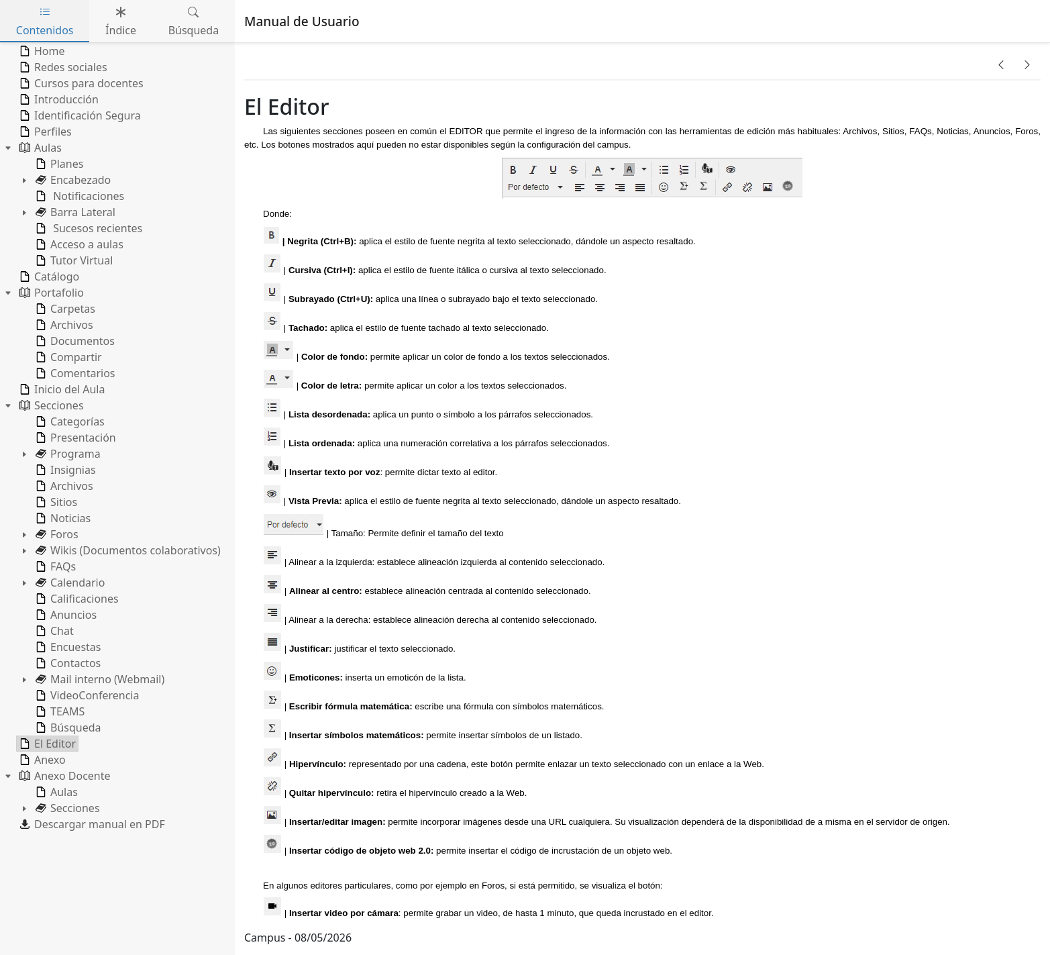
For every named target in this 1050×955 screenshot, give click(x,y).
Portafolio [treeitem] (50, 293)
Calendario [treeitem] (69, 582)
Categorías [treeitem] (69, 421)
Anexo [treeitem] (41, 760)
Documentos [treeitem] (74, 341)
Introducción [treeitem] (58, 99)
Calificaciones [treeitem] (76, 599)
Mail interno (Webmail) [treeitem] (98, 679)
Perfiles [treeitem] (44, 131)
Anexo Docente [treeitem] (64, 776)
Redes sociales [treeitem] (62, 67)
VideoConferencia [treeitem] (86, 695)
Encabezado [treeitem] (72, 180)
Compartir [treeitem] (67, 357)
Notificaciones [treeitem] (78, 196)
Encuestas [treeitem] (67, 647)
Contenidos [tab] (45, 21)
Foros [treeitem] (55, 534)
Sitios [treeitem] (55, 502)
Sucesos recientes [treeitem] (87, 228)
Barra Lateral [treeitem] (74, 212)
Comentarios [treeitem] (74, 373)
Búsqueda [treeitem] (67, 727)
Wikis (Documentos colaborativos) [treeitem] (127, 550)
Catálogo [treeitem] (48, 276)
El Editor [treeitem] (46, 744)
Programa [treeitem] (67, 454)
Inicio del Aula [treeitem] (61, 389)
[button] (1001, 64)
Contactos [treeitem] (67, 663)
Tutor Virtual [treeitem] (73, 260)
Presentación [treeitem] (74, 438)
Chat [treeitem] (53, 631)
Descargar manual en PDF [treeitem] (91, 824)
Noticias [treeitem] (62, 518)
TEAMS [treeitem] (59, 711)
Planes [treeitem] (58, 164)
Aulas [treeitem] (39, 148)
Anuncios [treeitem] (65, 615)
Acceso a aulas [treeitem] (78, 244)
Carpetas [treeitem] (64, 309)
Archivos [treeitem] (63, 325)
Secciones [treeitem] (50, 405)
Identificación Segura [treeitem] (79, 115)
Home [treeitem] (41, 51)
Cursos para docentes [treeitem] (80, 83)
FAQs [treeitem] (54, 566)
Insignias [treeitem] (64, 470)
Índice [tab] (120, 21)
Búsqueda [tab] (193, 21)
